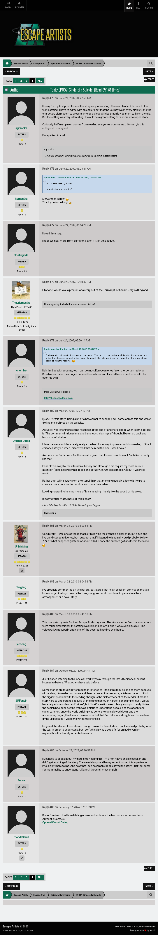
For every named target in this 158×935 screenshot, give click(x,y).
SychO (152, 930)
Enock (21, 779)
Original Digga (21, 439)
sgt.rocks (21, 127)
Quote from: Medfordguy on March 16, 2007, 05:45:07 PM (71, 348)
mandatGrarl (21, 836)
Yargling (21, 586)
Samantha (21, 197)
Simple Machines (147, 926)
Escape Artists (11, 926)
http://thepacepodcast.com (58, 397)
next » (149, 70)
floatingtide (21, 254)
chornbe (21, 369)
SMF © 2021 (132, 926)
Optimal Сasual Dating (55, 821)
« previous (11, 70)
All (40, 79)
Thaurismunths (21, 301)
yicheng (21, 643)
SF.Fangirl (21, 699)
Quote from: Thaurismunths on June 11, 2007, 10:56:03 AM (72, 176)
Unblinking (21, 545)
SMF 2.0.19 (120, 926)
